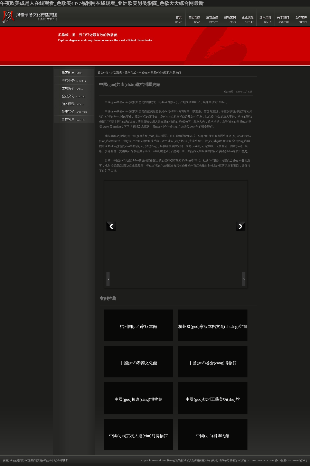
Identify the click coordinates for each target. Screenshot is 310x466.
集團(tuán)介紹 (11, 460)
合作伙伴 (74, 119)
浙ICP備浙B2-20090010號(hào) (291, 460)
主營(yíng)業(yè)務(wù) (212, 16)
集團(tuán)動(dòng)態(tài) (194, 16)
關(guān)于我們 (283, 16)
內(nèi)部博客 (61, 460)
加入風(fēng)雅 (265, 16)
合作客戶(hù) (301, 16)
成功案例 (230, 16)
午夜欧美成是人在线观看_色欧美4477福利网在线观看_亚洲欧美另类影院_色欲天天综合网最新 (102, 3)
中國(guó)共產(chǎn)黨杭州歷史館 (160, 72)
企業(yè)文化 (248, 16)
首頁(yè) (179, 16)
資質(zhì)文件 (44, 460)
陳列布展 (130, 72)
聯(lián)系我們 (28, 460)
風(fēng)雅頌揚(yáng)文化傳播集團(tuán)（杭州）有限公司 (198, 460)
